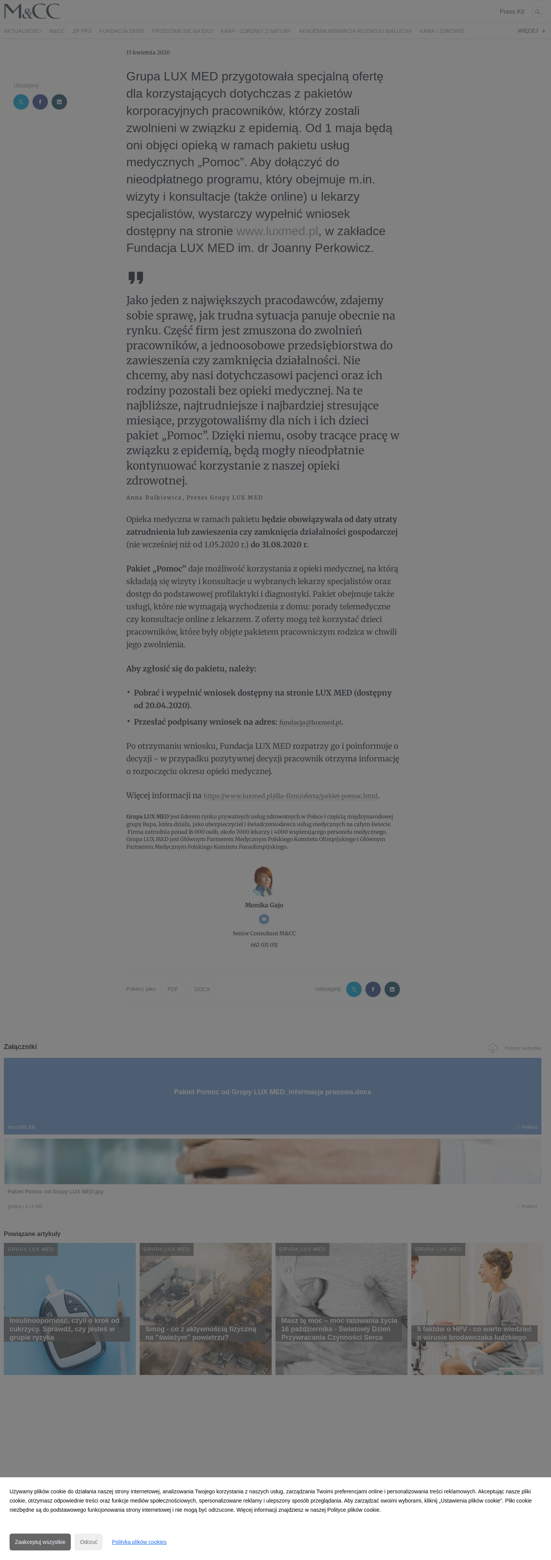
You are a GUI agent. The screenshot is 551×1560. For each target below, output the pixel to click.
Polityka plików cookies (139, 1542)
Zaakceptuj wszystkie (40, 1542)
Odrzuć (88, 1542)
